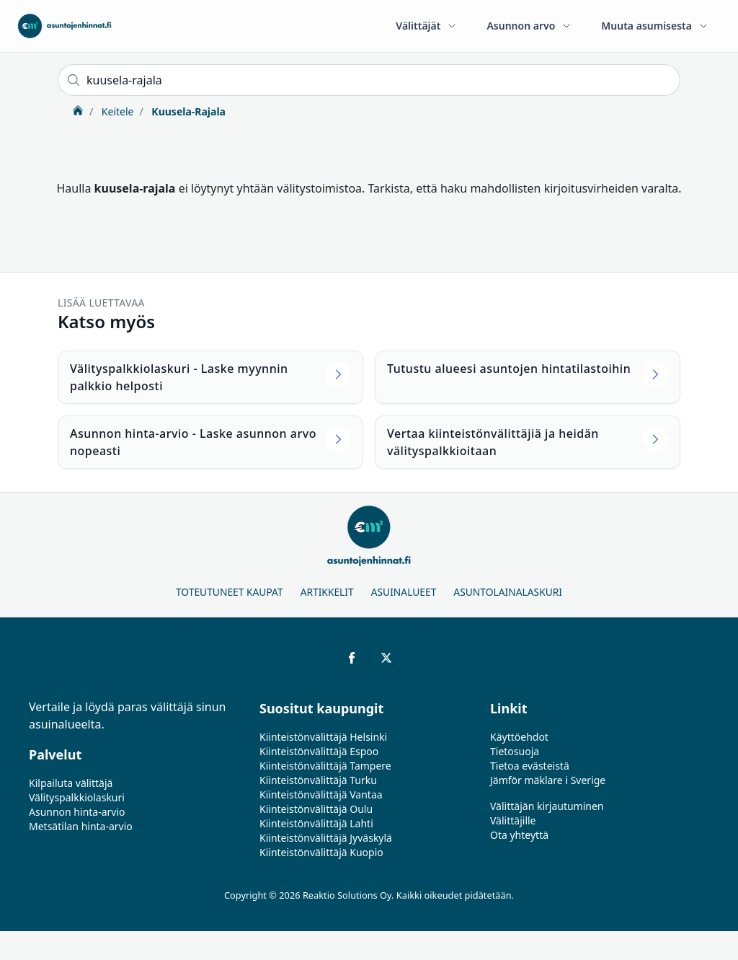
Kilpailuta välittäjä (70, 783)
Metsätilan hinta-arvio (81, 826)
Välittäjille (513, 820)
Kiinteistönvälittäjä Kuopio (321, 852)
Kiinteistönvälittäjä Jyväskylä (325, 838)
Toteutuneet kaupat (229, 592)
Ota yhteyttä (519, 835)
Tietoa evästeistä (529, 765)
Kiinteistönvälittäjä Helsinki (323, 737)
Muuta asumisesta (655, 25)
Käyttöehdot (519, 737)
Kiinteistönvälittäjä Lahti (316, 823)
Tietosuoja (514, 751)
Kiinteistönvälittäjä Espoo (318, 751)
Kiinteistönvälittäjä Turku (318, 780)
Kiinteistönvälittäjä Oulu (316, 809)
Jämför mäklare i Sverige (547, 780)
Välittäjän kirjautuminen (547, 806)
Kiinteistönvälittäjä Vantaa (321, 794)
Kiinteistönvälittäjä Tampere (325, 765)
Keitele (116, 111)
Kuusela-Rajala (187, 111)
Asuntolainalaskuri (507, 592)
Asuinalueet (404, 592)
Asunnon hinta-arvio (77, 812)
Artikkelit (327, 592)
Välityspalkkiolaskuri (77, 797)
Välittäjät (427, 25)
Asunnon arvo (529, 25)
